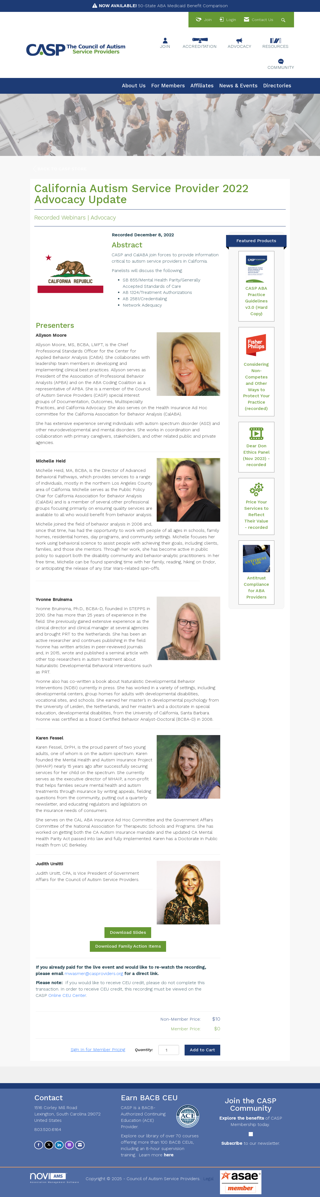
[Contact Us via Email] (80, 1145)
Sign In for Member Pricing (98, 1049)
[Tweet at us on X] (48, 1145)
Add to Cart (202, 1049)
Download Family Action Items (128, 946)
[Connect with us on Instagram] (69, 1145)
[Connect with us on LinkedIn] (59, 1145)
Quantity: (144, 1049)
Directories (277, 86)
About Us (134, 86)
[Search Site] (283, 20)
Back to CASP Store (60, 169)
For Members (168, 86)
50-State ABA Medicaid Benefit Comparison (163, 5)
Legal (208, 1178)
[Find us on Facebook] (38, 1145)
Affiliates (202, 86)
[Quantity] (168, 1050)
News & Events (238, 86)
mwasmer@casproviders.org (94, 973)
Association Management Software (54, 1178)
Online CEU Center (67, 995)
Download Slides (128, 932)
